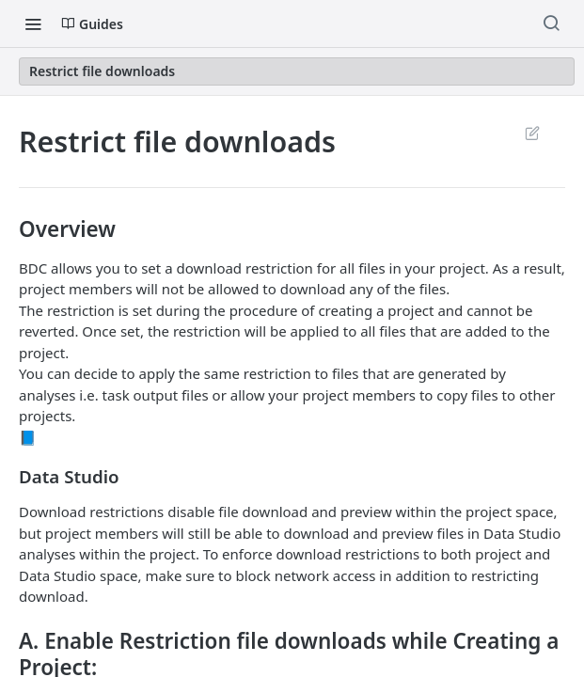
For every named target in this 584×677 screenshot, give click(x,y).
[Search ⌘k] (551, 23)
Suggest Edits (532, 132)
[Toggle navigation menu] (33, 23)
